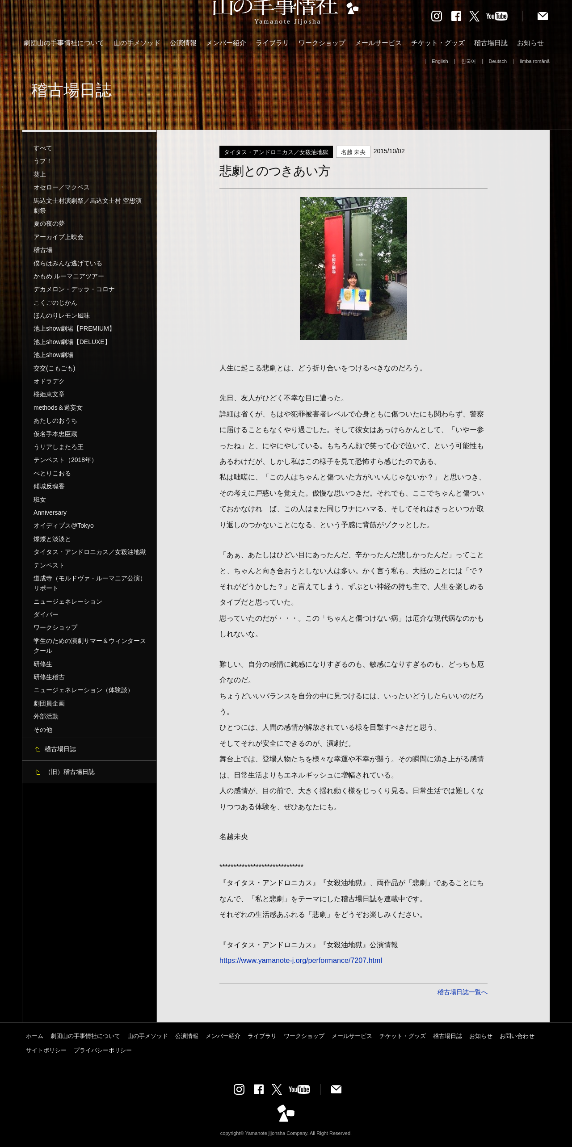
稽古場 (43, 249)
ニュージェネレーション (68, 601)
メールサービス (378, 42)
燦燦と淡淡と (52, 538)
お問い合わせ (517, 1036)
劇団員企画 (49, 703)
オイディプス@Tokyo (64, 525)
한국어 (468, 61)
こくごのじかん (55, 302)
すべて (43, 147)
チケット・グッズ (438, 42)
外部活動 (46, 716)
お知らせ (530, 42)
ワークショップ (322, 42)
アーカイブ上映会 (59, 236)
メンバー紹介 (226, 42)
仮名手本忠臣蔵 (55, 433)
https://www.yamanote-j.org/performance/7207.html (300, 960)
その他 (43, 729)
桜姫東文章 (49, 394)
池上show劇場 (53, 354)
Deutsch (498, 61)
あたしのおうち (55, 420)
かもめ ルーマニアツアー (69, 276)
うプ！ (43, 160)
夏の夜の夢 (49, 223)
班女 (40, 499)
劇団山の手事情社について (64, 42)
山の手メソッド (137, 42)
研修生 (43, 664)
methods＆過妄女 (58, 407)
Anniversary (50, 512)
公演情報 (183, 42)
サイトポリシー (46, 1050)
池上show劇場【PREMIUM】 (74, 328)
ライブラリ (272, 42)
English (440, 61)
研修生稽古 (49, 677)
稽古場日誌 (491, 42)
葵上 (40, 174)
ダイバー (46, 614)
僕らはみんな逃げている (68, 263)
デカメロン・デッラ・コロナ (74, 289)
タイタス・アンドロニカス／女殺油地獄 (90, 551)
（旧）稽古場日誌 (70, 771)
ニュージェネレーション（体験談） (84, 689)
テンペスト (49, 565)
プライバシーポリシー (103, 1050)
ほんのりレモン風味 (62, 315)
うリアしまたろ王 (59, 446)
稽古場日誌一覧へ (462, 992)
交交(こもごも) (54, 368)
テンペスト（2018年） (65, 459)
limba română (535, 61)
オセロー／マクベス (62, 187)
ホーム (34, 1036)
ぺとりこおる (52, 473)
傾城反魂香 (49, 486)
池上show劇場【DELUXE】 (72, 341)
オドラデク (49, 381)
